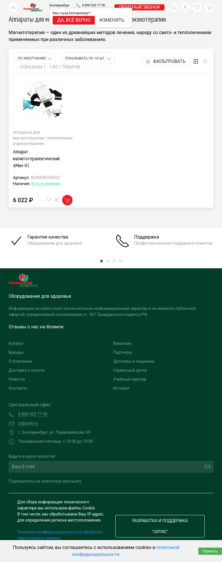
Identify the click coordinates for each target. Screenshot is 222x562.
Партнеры (122, 352)
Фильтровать (166, 61)
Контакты (18, 388)
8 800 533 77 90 (93, 5)
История (121, 388)
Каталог (16, 343)
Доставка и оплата (27, 370)
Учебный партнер (130, 379)
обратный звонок (139, 7)
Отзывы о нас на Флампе (36, 327)
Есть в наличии (46, 183)
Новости (17, 379)
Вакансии (122, 343)
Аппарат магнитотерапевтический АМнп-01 (36, 158)
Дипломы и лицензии (133, 361)
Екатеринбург (59, 5)
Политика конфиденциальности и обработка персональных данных (60, 535)
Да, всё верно (73, 20)
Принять (210, 551)
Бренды (16, 352)
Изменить (111, 20)
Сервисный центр (130, 370)
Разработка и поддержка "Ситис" (160, 526)
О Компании (20, 361)
